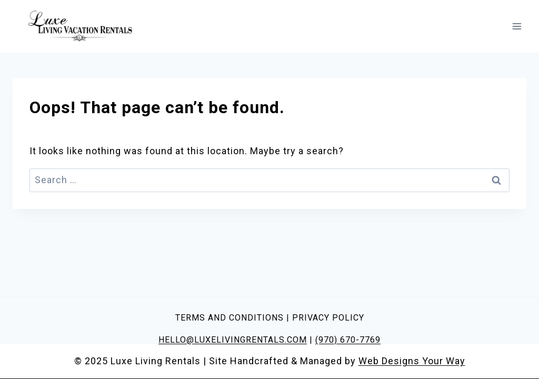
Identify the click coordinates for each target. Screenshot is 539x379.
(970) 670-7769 (348, 340)
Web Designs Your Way (411, 360)
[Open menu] (516, 26)
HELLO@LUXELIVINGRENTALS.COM (232, 340)
